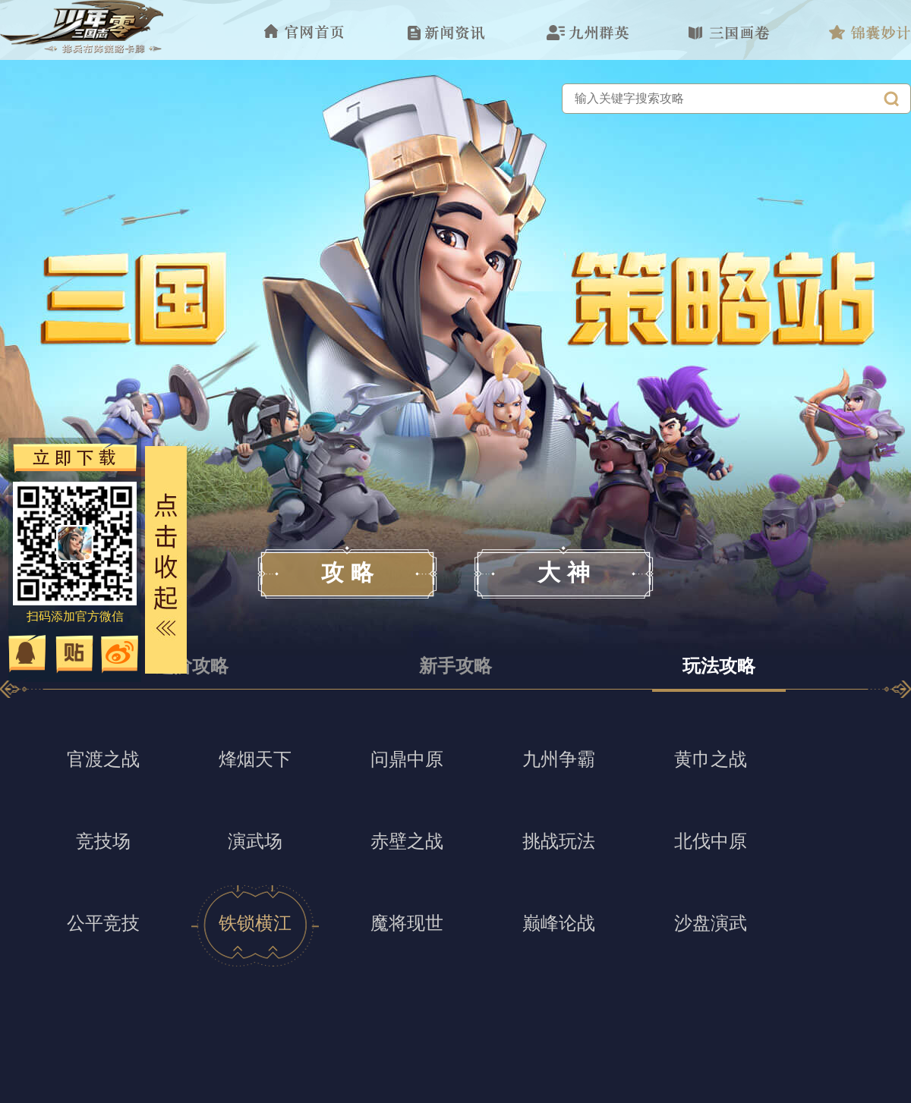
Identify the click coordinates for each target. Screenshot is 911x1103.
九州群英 (588, 32)
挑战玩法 (558, 841)
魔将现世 (406, 923)
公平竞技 (103, 923)
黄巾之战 (710, 759)
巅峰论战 (558, 923)
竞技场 (103, 841)
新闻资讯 (446, 32)
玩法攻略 (718, 665)
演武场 (255, 841)
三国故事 (729, 32)
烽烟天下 (255, 759)
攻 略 (347, 572)
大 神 (563, 572)
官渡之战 (103, 759)
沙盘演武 (710, 923)
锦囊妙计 (870, 32)
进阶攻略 (192, 665)
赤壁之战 (406, 841)
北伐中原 (710, 841)
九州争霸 (558, 759)
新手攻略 (455, 665)
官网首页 (305, 32)
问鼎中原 (406, 759)
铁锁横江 (255, 923)
